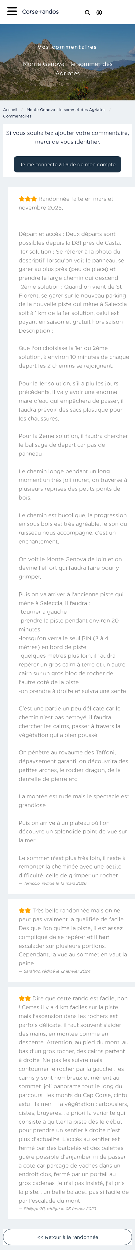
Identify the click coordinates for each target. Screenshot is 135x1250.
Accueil (10, 109)
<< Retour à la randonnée (67, 1237)
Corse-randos (40, 12)
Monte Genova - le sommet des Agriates (66, 109)
